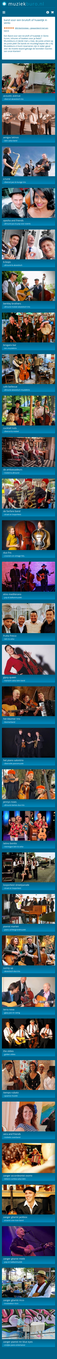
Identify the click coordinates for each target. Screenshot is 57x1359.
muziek (26, 4)
